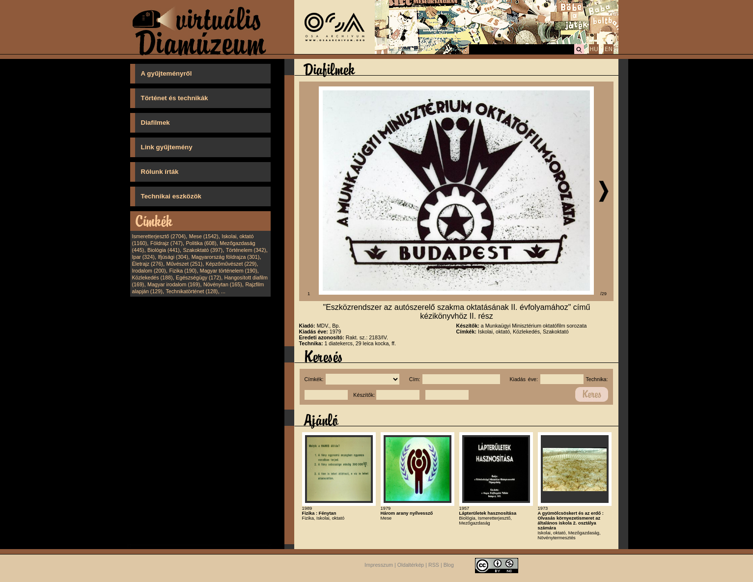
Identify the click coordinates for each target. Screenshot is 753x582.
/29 (603, 293)
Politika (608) (201, 243)
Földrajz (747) (166, 243)
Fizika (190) (182, 271)
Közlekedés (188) (152, 277)
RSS (433, 565)
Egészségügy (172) (198, 277)
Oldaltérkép (410, 565)
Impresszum (378, 565)
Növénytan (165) (222, 284)
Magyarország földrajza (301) (226, 257)
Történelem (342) (246, 250)
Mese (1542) (204, 236)
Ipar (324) (143, 257)
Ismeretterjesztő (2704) (159, 236)
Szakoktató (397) (203, 250)
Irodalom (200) (149, 271)
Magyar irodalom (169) (173, 284)
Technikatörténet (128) (192, 291)
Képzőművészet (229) (231, 264)
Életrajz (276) (147, 264)
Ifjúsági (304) (173, 257)
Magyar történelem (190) (228, 271)
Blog (449, 565)
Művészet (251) (184, 264)
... (223, 291)
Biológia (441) (163, 250)
